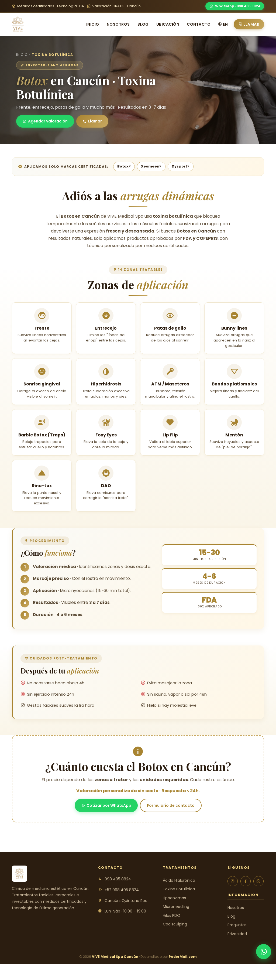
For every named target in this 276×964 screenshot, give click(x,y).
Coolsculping (175, 924)
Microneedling (176, 906)
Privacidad (237, 933)
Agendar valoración (45, 121)
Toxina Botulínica (179, 889)
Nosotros (118, 24)
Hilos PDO (171, 915)
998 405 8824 (118, 879)
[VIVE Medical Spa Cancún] (18, 24)
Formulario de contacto (171, 805)
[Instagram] (232, 881)
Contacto (199, 24)
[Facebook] (245, 881)
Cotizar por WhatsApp (106, 805)
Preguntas (237, 925)
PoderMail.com (183, 956)
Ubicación (168, 24)
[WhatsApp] (234, 6)
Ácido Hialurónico (179, 880)
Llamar (249, 24)
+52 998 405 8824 (122, 890)
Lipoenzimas (174, 898)
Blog (143, 24)
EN (223, 24)
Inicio (92, 24)
